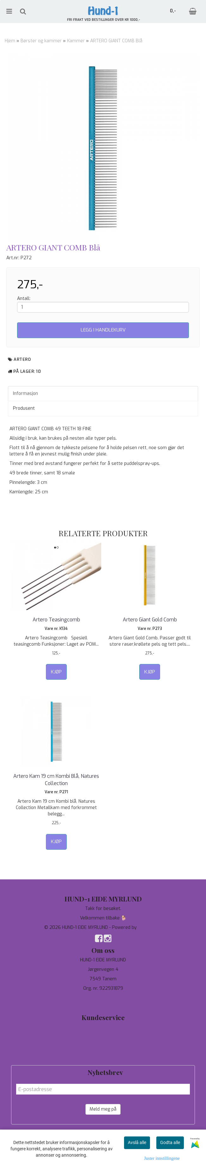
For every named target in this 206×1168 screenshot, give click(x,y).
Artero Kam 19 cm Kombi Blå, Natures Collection (56, 779)
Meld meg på (103, 1109)
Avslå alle (137, 1142)
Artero (22, 359)
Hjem (10, 41)
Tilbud (103, 1027)
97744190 (103, 998)
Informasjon (25, 393)
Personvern (103, 1037)
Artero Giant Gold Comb (150, 619)
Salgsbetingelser (103, 1056)
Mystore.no (150, 927)
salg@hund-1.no (103, 1004)
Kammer (76, 41)
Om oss (103, 1046)
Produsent (24, 408)
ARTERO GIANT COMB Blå (116, 41)
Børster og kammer (41, 41)
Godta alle (170, 1142)
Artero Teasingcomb (56, 619)
